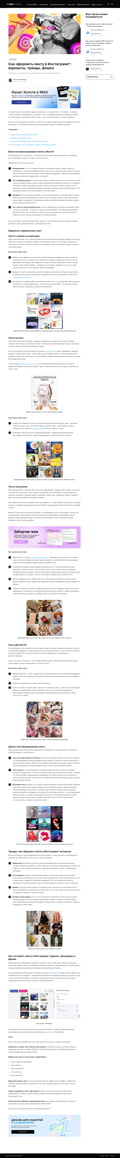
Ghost (112, 1155)
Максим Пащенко (96, 52)
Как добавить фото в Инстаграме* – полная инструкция (99, 25)
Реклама (71, 4)
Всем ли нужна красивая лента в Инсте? (24, 134)
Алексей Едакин (96, 33)
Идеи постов (97, 4)
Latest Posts (104, 1155)
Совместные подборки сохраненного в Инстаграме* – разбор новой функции (98, 62)
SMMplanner (54, 973)
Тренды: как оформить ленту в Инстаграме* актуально (29, 141)
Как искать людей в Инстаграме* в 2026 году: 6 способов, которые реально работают (99, 43)
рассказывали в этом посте (22, 277)
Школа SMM (32, 4)
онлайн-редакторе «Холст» (28, 364)
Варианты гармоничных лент (21, 138)
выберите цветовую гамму (39, 557)
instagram (12, 59)
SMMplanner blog (11, 1155)
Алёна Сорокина (96, 68)
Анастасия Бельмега (19, 79)
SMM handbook (83, 4)
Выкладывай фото (58, 4)
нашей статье (49, 1032)
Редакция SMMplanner (98, 30)
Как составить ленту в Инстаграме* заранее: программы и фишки (33, 144)
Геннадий (50, 351)
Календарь (43, 4)
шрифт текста (38, 428)
